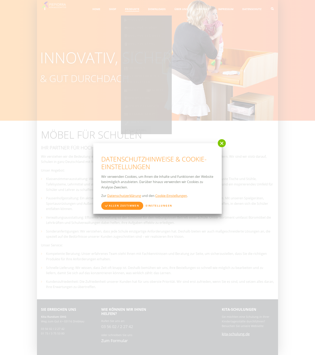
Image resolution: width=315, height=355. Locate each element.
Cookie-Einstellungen (171, 195)
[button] (222, 143)
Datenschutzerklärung (124, 195)
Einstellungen (159, 205)
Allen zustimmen (122, 205)
